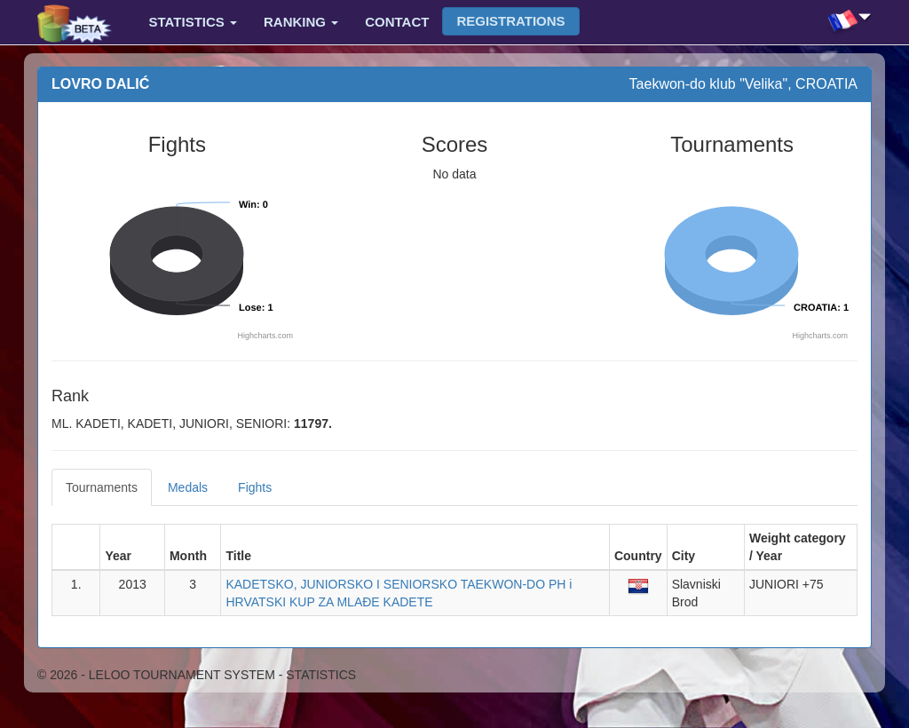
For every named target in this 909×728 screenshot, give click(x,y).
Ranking (301, 21)
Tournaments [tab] (102, 487)
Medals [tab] (188, 487)
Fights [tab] (255, 487)
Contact (397, 21)
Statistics (193, 21)
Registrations (510, 20)
